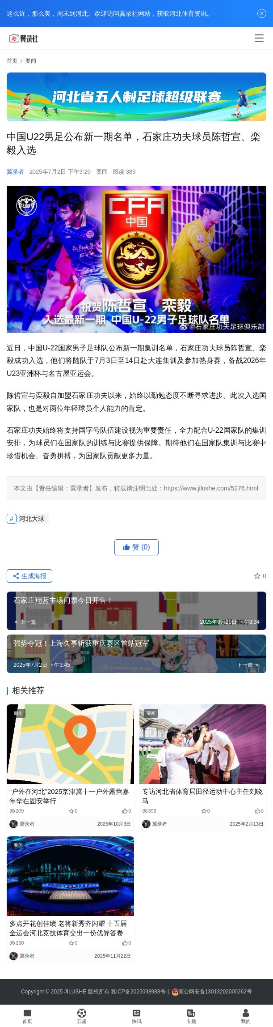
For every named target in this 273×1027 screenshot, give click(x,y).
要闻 (102, 171)
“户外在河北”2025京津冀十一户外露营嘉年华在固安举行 (69, 796)
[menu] (259, 38)
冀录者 (15, 171)
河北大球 (31, 518)
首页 (12, 61)
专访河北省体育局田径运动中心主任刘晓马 (202, 796)
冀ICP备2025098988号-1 (140, 992)
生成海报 (29, 576)
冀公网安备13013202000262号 (215, 992)
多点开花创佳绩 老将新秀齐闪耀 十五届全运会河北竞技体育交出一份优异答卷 (68, 928)
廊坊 (18, 713)
